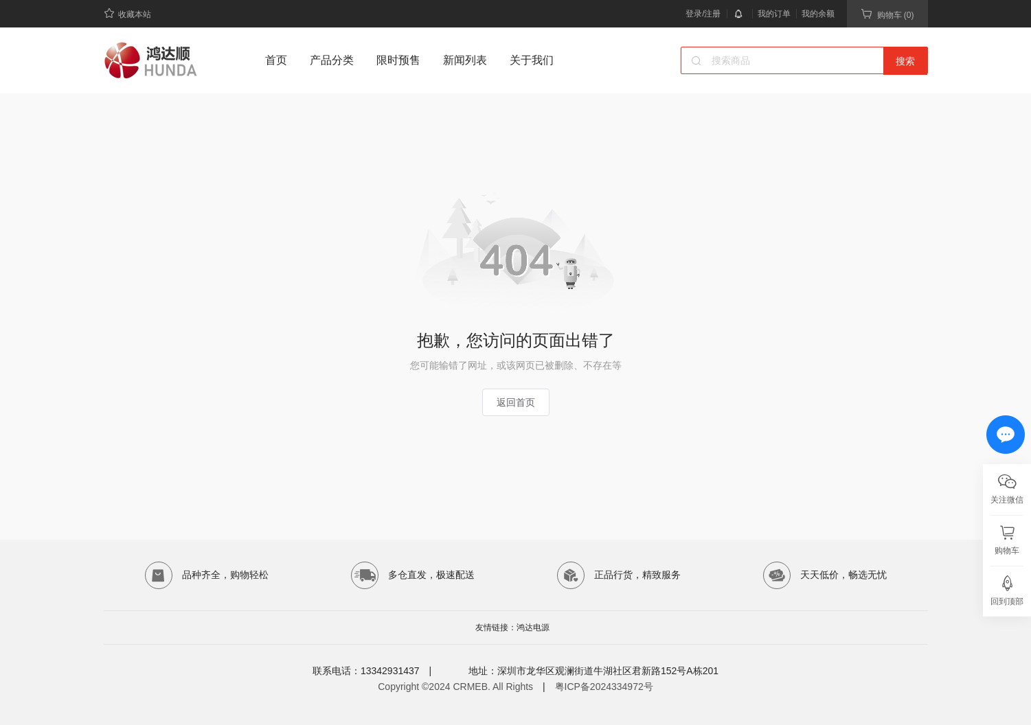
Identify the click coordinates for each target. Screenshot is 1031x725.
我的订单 (774, 14)
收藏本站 (127, 13)
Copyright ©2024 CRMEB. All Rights (455, 686)
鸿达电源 (533, 627)
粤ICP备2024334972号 (604, 686)
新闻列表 (465, 60)
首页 (276, 60)
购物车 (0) (887, 14)
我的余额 (818, 14)
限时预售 (398, 60)
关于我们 (532, 60)
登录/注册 (703, 14)
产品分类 (332, 60)
